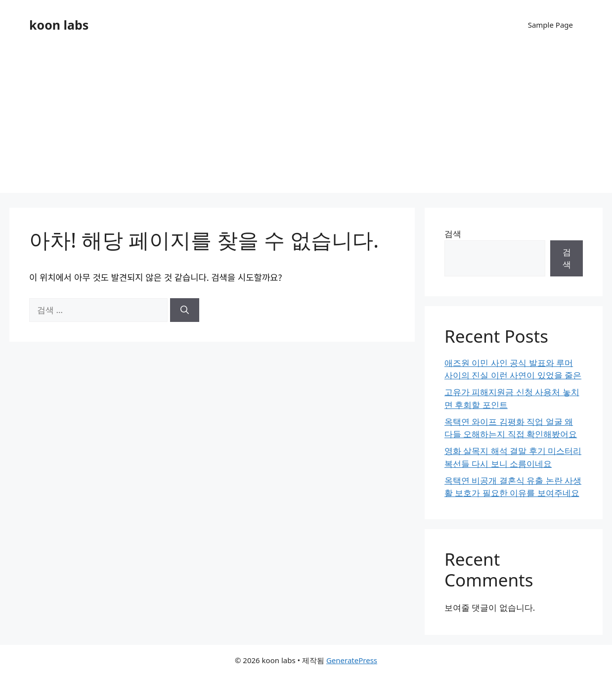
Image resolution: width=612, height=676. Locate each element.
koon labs (58, 24)
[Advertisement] (306, 123)
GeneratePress (351, 660)
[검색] (184, 310)
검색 (452, 233)
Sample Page (550, 25)
